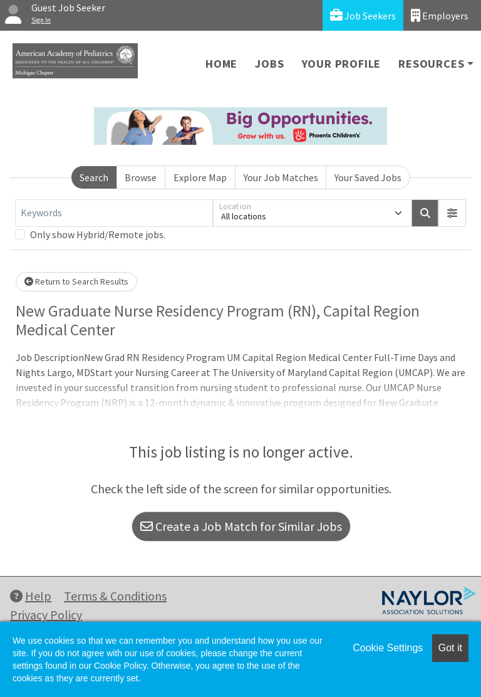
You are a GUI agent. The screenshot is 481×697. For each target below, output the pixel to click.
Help (30, 596)
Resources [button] (431, 63)
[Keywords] (114, 213)
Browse (141, 177)
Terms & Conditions (115, 596)
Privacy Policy (46, 614)
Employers (439, 15)
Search (94, 177)
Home (221, 63)
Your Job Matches (281, 177)
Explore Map (200, 177)
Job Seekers (363, 15)
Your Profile (341, 63)
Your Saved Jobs (367, 177)
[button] (452, 213)
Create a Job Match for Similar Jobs (241, 526)
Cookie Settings (388, 647)
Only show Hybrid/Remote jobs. (97, 234)
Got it (450, 647)
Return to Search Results (76, 281)
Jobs (269, 63)
